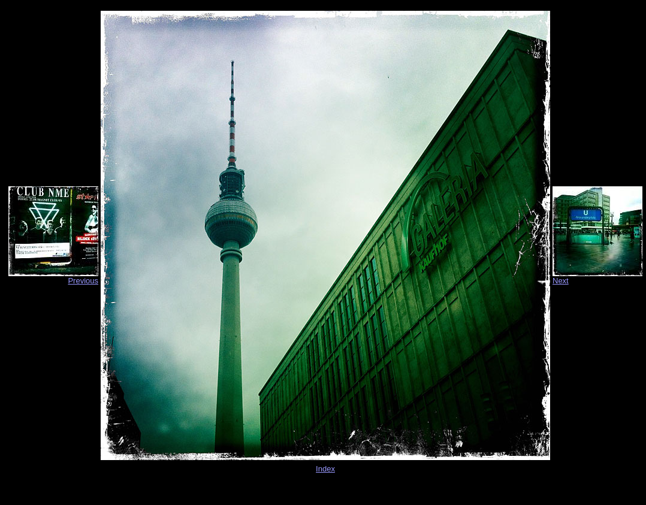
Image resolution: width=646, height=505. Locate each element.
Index (325, 468)
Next (561, 280)
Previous (83, 280)
